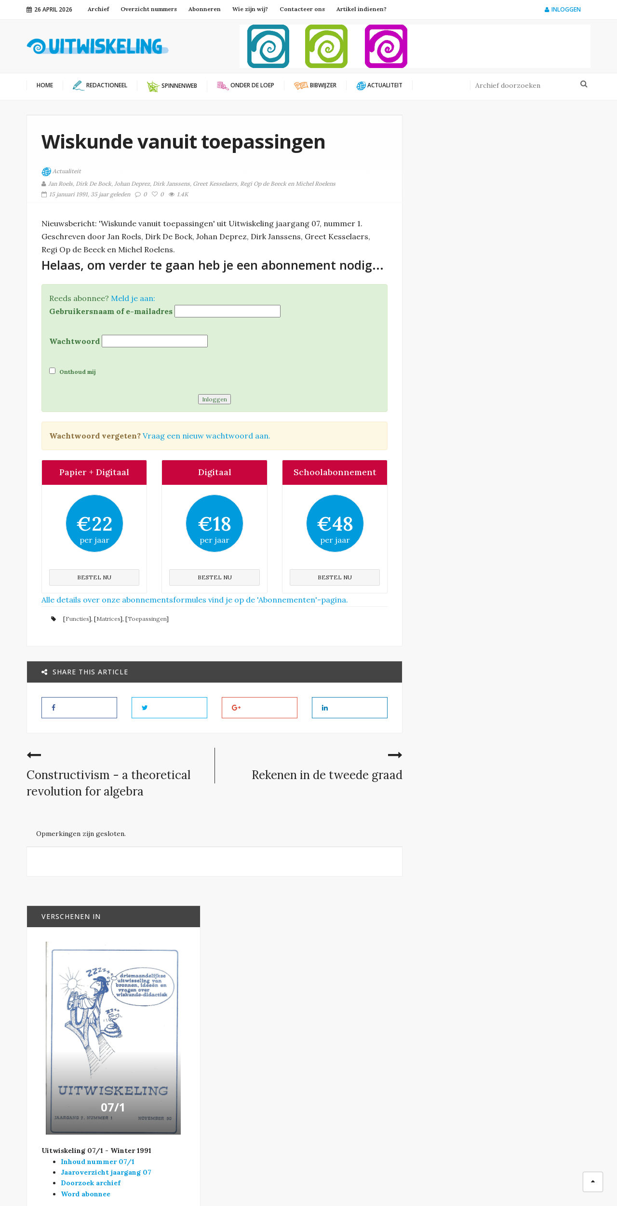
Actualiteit (61, 171)
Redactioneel (350, 1071)
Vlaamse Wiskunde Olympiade (237, 1041)
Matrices (108, 618)
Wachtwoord (74, 340)
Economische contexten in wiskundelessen (515, 681)
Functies (77, 618)
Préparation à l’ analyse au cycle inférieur (515, 881)
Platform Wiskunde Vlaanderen (240, 1009)
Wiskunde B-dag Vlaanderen (235, 1052)
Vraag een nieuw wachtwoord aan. (206, 435)
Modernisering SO (358, 1040)
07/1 (503, 418)
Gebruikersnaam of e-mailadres (111, 310)
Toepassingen (147, 618)
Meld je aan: (133, 297)
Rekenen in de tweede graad (327, 774)
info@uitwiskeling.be (60, 1086)
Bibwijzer (505, 631)
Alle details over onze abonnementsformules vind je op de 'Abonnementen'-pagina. (194, 599)
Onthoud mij (72, 371)
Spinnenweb (347, 1087)
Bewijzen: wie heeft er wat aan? (527, 812)
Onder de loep (509, 705)
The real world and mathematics (520, 749)
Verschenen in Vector (366, 1103)
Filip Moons (390, 1182)
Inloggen (563, 9)
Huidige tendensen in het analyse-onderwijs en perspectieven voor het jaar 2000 (528, 602)
